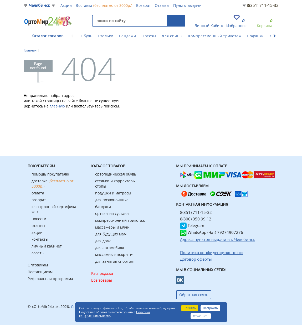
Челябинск (39, 5)
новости (39, 218)
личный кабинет (47, 246)
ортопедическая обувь (115, 174)
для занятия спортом (114, 261)
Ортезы (148, 35)
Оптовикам (38, 264)
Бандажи (127, 35)
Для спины (172, 35)
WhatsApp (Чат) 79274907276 (211, 232)
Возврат (143, 5)
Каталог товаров (48, 35)
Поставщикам (40, 271)
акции (37, 232)
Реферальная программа (50, 278)
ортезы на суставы (112, 213)
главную (57, 106)
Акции (66, 5)
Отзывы (162, 5)
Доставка (104, 5)
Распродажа (102, 273)
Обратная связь (193, 294)
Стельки (106, 35)
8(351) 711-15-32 (263, 5)
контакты (40, 239)
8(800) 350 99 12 (195, 218)
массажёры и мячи (112, 227)
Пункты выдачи (187, 5)
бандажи (103, 206)
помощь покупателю (50, 174)
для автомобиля (109, 247)
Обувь (87, 35)
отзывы (38, 225)
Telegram (192, 225)
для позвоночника (112, 199)
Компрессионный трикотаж (215, 35)
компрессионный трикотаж (120, 220)
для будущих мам (110, 233)
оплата (38, 192)
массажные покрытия (115, 254)
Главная (30, 50)
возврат (39, 199)
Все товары (101, 280)
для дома (103, 240)
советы (38, 252)
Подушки (255, 35)
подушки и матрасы (113, 192)
